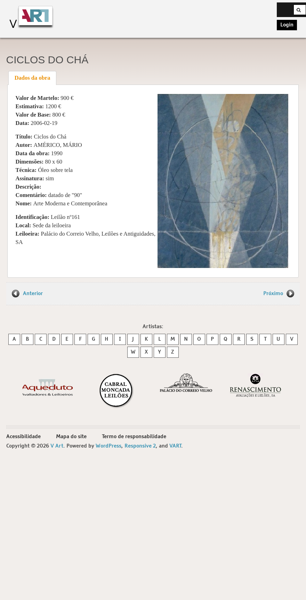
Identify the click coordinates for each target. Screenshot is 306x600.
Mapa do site (71, 436)
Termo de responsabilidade (134, 436)
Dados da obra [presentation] (32, 77)
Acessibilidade (23, 436)
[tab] (32, 78)
